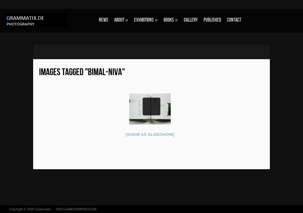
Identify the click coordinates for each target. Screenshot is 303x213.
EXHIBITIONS (146, 20)
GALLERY (191, 20)
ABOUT (121, 20)
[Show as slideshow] (150, 134)
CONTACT (234, 20)
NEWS (103, 20)
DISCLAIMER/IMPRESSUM (76, 209)
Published (212, 20)
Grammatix (43, 209)
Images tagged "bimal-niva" (82, 72)
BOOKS (171, 20)
